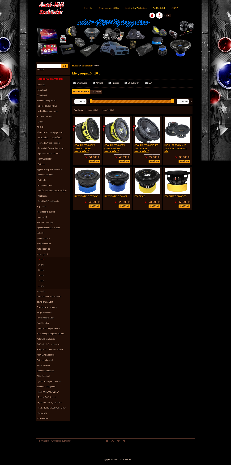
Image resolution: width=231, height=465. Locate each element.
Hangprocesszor (44, 244)
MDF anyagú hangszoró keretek (50, 334)
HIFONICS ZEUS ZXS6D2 (115, 196)
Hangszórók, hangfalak (47, 106)
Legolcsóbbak (92, 110)
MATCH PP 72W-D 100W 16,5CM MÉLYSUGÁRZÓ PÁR (175, 148)
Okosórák (41, 85)
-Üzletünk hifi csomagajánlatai (49, 132)
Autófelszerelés (43, 249)
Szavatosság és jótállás (108, 8)
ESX (150, 83)
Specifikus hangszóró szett (48, 228)
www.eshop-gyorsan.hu (61, 441)
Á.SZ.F (174, 8)
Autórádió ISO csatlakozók (48, 344)
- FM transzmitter (44, 159)
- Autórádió (41, 180)
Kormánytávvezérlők (45, 355)
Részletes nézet (81, 91)
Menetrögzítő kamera (46, 212)
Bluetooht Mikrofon (45, 175)
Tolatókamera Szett (45, 302)
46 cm (41, 286)
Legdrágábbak (108, 110)
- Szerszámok (43, 418)
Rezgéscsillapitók (44, 312)
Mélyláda (41, 291)
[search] (64, 66)
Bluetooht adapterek (45, 371)
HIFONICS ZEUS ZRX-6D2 (86, 196)
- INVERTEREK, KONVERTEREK (51, 408)
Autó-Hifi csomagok (45, 222)
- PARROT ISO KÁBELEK (48, 392)
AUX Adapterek (43, 365)
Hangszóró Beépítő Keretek (48, 328)
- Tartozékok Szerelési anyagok (50, 148)
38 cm (41, 281)
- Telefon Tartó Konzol (46, 397)
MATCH (99, 83)
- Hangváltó (42, 413)
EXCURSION (133, 83)
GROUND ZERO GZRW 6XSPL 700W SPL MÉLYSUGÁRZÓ (114, 148)
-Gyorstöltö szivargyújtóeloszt (49, 402)
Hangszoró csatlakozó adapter (50, 349)
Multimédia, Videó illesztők (48, 143)
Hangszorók (42, 217)
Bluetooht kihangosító (46, 387)
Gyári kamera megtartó (47, 307)
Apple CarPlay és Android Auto (50, 169)
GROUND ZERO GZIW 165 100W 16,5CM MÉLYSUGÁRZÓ (146, 148)
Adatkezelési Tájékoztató (135, 8)
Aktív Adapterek (43, 376)
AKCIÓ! (40, 127)
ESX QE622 (139, 196)
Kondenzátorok (43, 238)
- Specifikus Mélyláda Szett (48, 153)
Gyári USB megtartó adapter (49, 381)
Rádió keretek (43, 323)
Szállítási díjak (159, 8)
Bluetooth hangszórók (46, 101)
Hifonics (115, 83)
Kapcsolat (88, 8)
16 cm (41, 259)
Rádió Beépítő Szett (45, 318)
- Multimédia (42, 196)
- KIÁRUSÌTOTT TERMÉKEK (49, 138)
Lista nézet (96, 92)
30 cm (41, 275)
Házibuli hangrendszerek (47, 111)
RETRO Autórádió (44, 185)
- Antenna (41, 164)
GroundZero (82, 83)
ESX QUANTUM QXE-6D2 (175, 196)
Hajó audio (41, 206)
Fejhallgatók (42, 90)
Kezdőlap (76, 65)
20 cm (41, 265)
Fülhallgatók (42, 95)
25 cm (41, 270)
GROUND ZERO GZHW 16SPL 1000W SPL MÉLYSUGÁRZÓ (84, 148)
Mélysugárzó (42, 254)
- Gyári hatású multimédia (48, 201)
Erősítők (40, 233)
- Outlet (40, 122)
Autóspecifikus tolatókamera (49, 297)
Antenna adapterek (45, 360)
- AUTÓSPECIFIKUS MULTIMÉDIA (52, 191)
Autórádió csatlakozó (46, 339)
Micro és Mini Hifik (44, 116)
